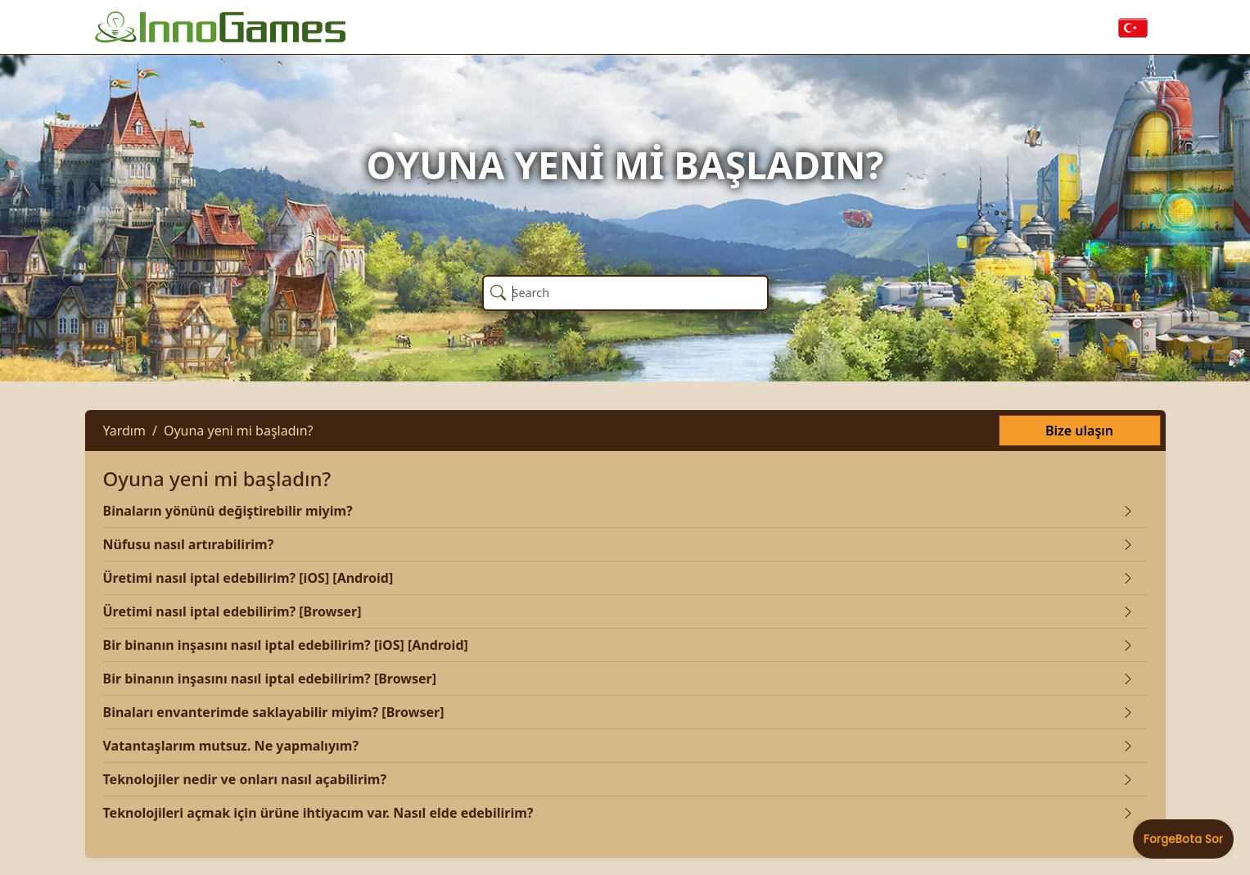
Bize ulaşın (1079, 431)
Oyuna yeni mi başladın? (239, 431)
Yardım (124, 431)
